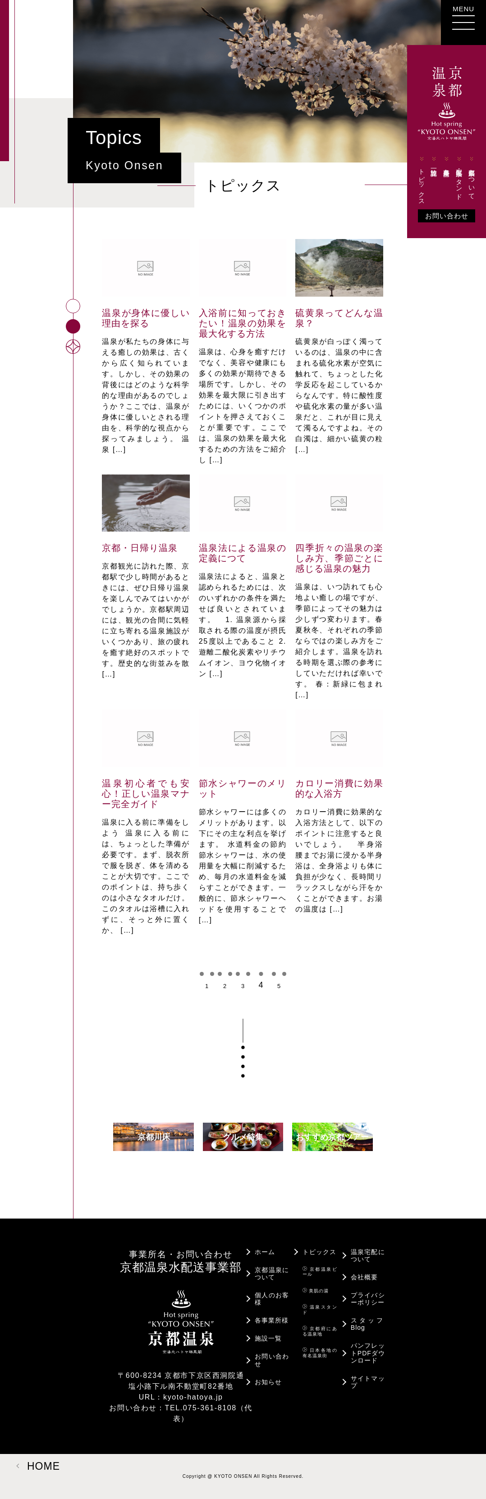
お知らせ (268, 1382)
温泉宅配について (368, 1255)
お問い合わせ (446, 216)
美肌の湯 (316, 1290)
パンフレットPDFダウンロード (368, 1353)
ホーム (265, 1251)
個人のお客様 (272, 1298)
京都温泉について (471, 177)
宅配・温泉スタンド (459, 177)
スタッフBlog (368, 1324)
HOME (43, 1466)
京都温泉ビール (320, 1271)
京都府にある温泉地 (320, 1331)
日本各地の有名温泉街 (320, 1352)
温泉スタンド (320, 1309)
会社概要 (364, 1277)
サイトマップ (368, 1382)
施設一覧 (434, 161)
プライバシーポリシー (368, 1298)
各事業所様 (446, 162)
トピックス (421, 180)
